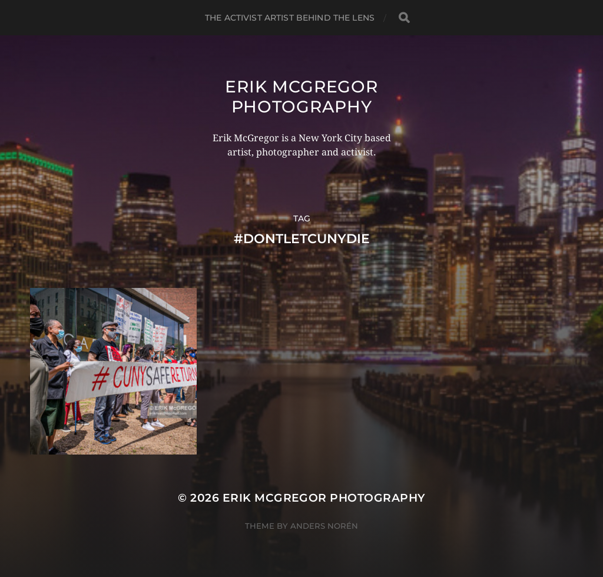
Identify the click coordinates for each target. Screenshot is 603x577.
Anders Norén (324, 525)
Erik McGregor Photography (301, 97)
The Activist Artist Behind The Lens (290, 17)
